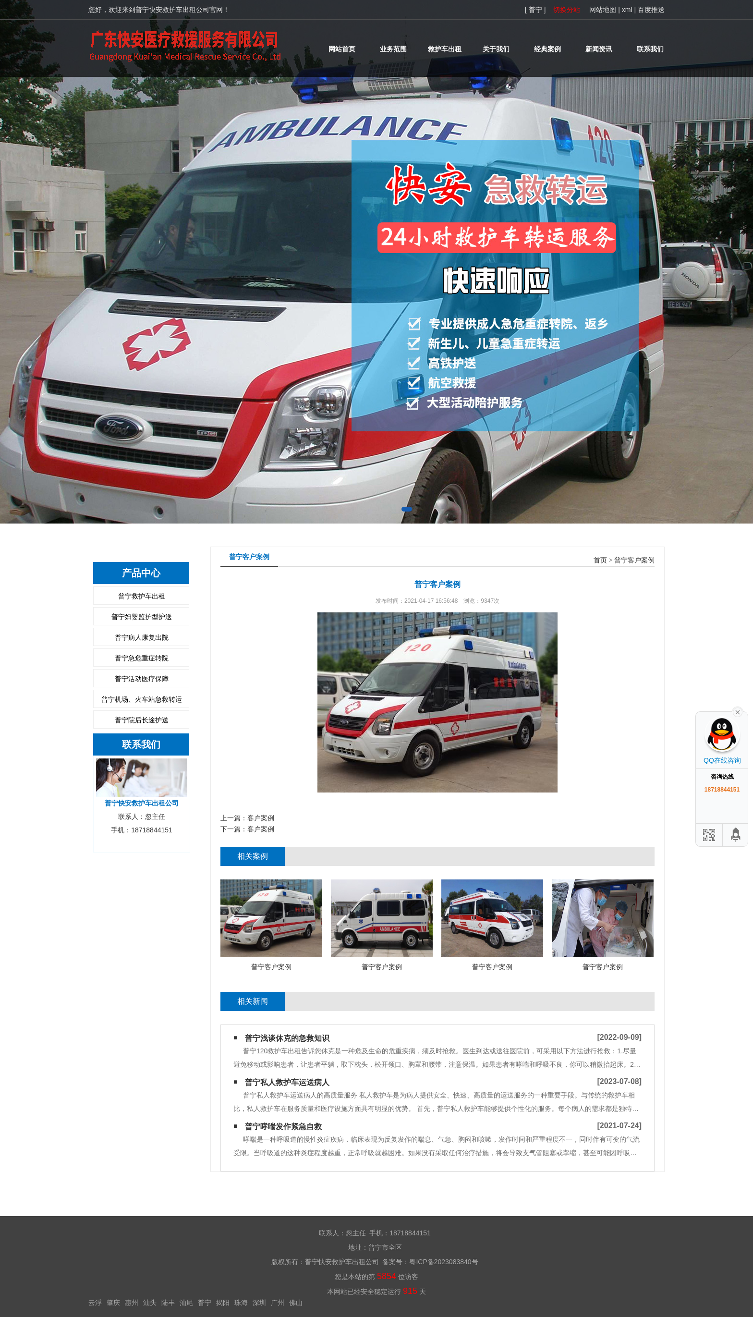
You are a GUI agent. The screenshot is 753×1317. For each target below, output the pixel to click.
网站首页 (341, 49)
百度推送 (651, 9)
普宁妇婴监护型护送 (141, 617)
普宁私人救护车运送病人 (287, 1082)
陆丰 (168, 1302)
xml (627, 9)
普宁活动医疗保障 (142, 679)
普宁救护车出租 (141, 596)
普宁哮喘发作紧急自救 (283, 1126)
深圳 (259, 1302)
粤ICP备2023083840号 (443, 1262)
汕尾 (186, 1302)
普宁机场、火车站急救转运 (141, 699)
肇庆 (113, 1302)
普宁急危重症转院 (142, 658)
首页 (600, 560)
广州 (277, 1302)
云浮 (95, 1302)
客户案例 (260, 818)
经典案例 (547, 49)
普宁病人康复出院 (142, 637)
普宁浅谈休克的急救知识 (287, 1038)
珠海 (241, 1302)
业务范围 (393, 49)
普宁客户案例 (634, 560)
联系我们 (650, 49)
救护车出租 (445, 49)
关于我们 (496, 49)
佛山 (296, 1302)
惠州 (131, 1302)
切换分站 (566, 9)
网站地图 (602, 9)
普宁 (204, 1302)
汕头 (150, 1302)
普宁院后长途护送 (142, 720)
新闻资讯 (598, 49)
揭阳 (223, 1302)
